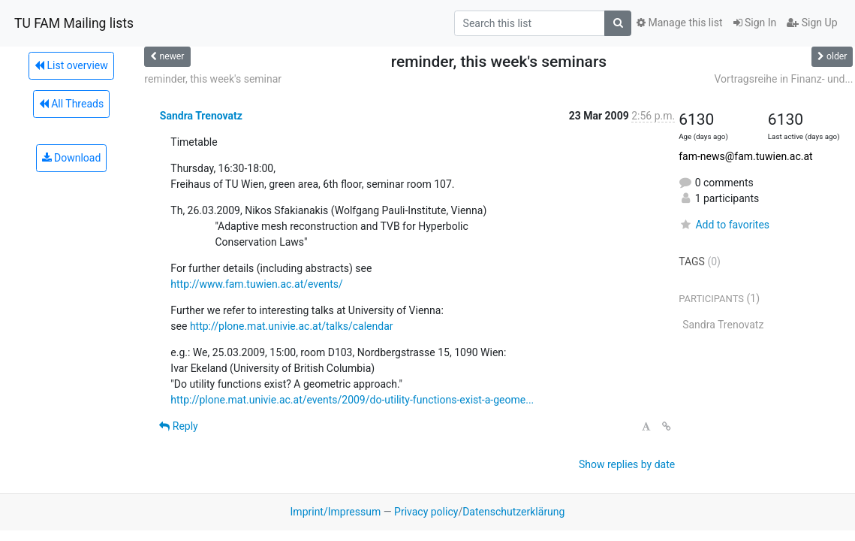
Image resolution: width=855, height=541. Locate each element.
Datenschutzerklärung (513, 512)
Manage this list (679, 23)
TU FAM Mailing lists (74, 23)
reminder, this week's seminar (212, 79)
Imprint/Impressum (336, 512)
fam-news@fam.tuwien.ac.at (745, 156)
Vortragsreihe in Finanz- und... (783, 79)
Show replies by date (627, 464)
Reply (178, 426)
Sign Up (812, 23)
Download (71, 158)
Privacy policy (426, 512)
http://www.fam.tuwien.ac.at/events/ (256, 284)
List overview (71, 65)
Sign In (755, 23)
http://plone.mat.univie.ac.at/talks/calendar (291, 326)
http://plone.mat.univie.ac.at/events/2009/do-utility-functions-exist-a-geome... (352, 400)
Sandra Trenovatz (201, 116)
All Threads (71, 104)
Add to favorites (724, 225)
